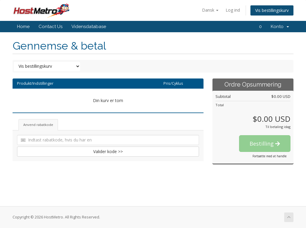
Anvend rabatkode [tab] (38, 124)
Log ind (233, 10)
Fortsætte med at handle (270, 156)
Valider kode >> (108, 151)
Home (23, 26)
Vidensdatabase (88, 26)
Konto (280, 26)
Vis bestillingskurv (272, 10)
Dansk (210, 10)
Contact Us (50, 26)
